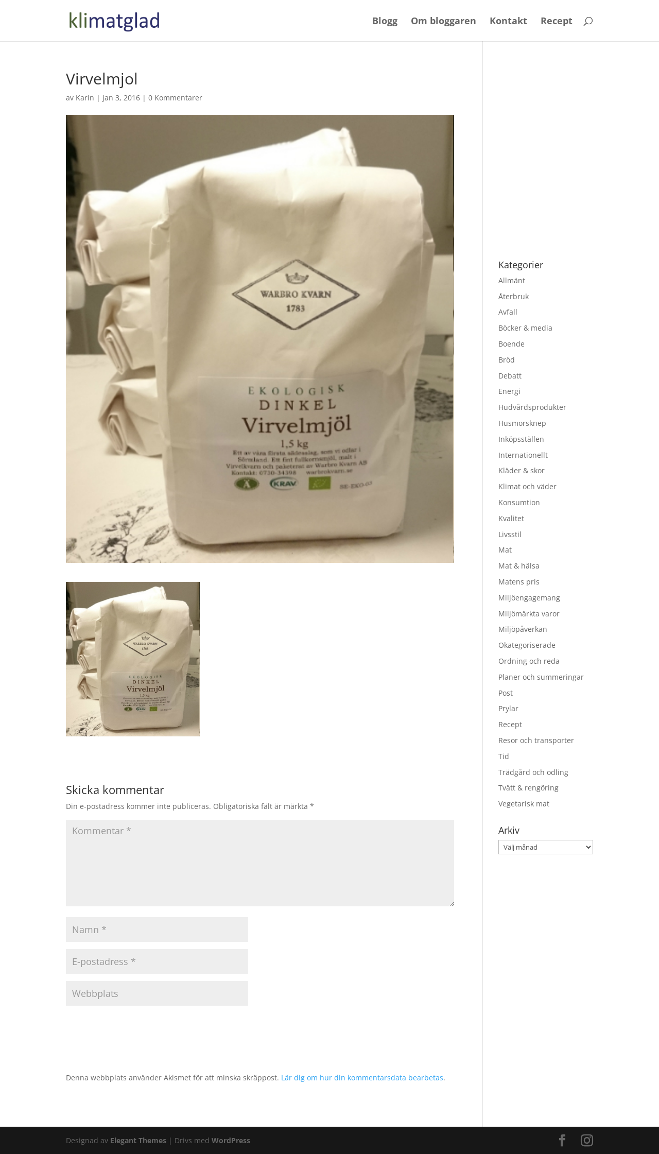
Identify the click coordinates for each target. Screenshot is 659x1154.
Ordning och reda (529, 661)
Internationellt (523, 455)
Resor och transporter (536, 740)
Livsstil (510, 534)
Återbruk (513, 296)
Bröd (506, 360)
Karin (85, 97)
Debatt (510, 376)
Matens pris (519, 582)
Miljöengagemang (529, 597)
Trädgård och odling (533, 772)
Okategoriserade (527, 645)
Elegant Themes (138, 1140)
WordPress (231, 1140)
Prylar (508, 708)
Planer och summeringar (541, 677)
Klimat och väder (527, 486)
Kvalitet (511, 518)
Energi (509, 391)
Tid (503, 756)
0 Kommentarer (175, 97)
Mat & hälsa (519, 566)
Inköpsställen (521, 439)
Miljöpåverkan (522, 629)
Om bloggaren (443, 22)
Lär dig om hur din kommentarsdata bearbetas (362, 1077)
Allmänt (511, 280)
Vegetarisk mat (523, 803)
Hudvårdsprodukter (532, 407)
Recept (557, 22)
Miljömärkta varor (529, 613)
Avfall (507, 312)
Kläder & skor (521, 470)
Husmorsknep (522, 423)
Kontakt (508, 22)
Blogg (384, 22)
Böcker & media (525, 328)
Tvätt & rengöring (528, 788)
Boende (511, 344)
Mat (505, 550)
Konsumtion (519, 502)
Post (505, 693)
